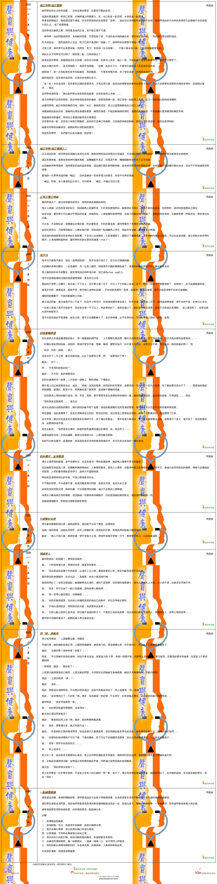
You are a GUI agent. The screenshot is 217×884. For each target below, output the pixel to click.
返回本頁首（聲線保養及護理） (87, 873)
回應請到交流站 (205, 873)
